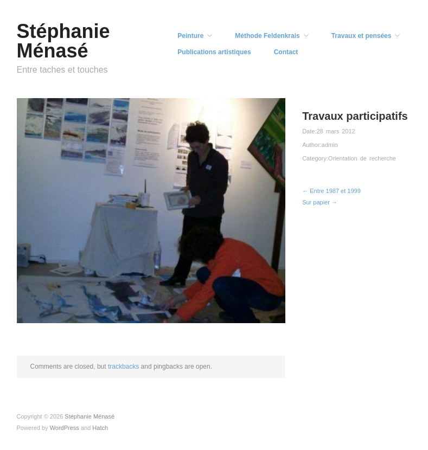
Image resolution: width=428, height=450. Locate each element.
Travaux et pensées (361, 36)
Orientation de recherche (362, 158)
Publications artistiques (214, 52)
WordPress (64, 428)
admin (330, 145)
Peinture (190, 36)
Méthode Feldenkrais (267, 36)
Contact (286, 52)
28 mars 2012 (335, 131)
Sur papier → (319, 202)
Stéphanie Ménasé (63, 41)
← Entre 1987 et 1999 (331, 191)
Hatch (100, 428)
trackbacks (123, 366)
